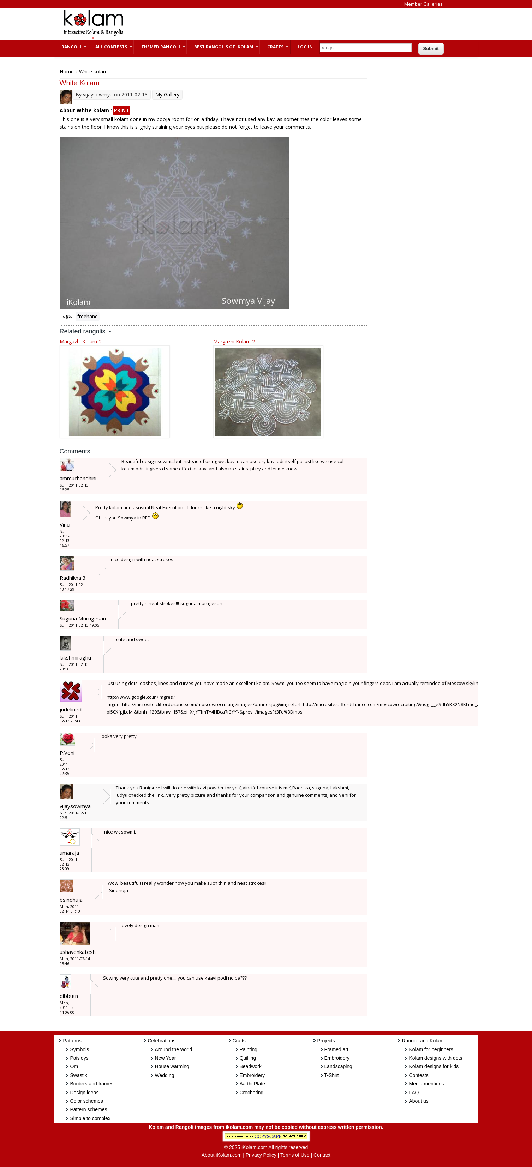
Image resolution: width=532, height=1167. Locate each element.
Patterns (72, 1040)
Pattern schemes (88, 1109)
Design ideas (84, 1092)
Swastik (78, 1075)
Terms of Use (294, 1155)
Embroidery (252, 1075)
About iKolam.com (222, 1155)
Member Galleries (423, 4)
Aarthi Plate (252, 1084)
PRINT (121, 110)
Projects (326, 1040)
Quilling (248, 1058)
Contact (321, 1155)
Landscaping (338, 1066)
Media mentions (426, 1084)
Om (74, 1066)
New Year (165, 1058)
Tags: (66, 315)
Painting (249, 1049)
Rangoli (70, 47)
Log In (305, 47)
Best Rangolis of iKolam (222, 47)
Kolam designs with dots (435, 1058)
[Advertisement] (260, 24)
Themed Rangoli (159, 47)
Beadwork (251, 1066)
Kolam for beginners (431, 1049)
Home (67, 71)
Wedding (164, 1075)
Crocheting (252, 1092)
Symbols (79, 1049)
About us (419, 1101)
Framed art (336, 1049)
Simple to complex (90, 1118)
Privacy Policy (261, 1155)
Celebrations (162, 1040)
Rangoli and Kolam (423, 1040)
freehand (87, 316)
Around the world (173, 1049)
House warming (172, 1066)
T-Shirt (331, 1075)
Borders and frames (92, 1084)
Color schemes (86, 1101)
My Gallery (167, 94)
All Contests (110, 47)
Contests (419, 1075)
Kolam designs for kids (434, 1066)
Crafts (274, 47)
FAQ (414, 1092)
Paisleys (79, 1058)
